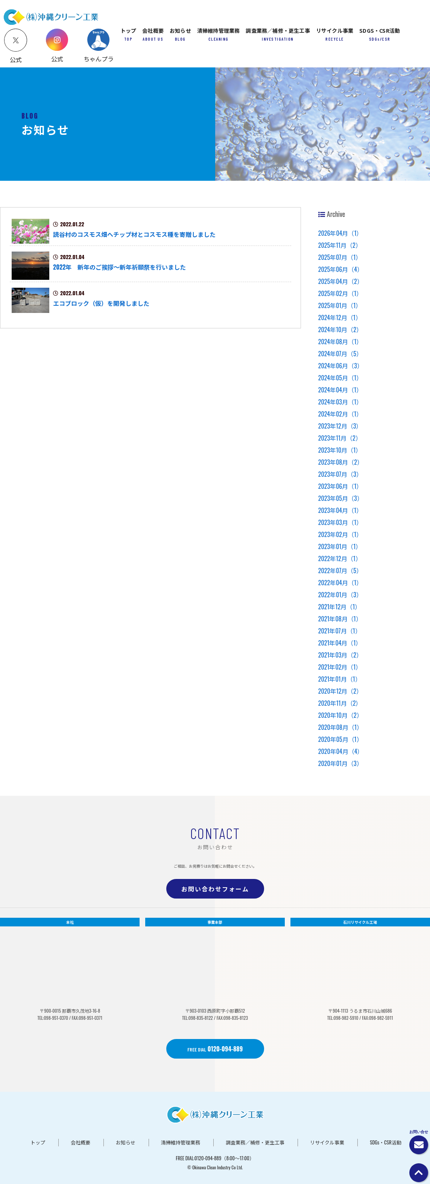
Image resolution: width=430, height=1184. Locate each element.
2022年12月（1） (340, 558)
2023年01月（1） (340, 546)
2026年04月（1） (340, 233)
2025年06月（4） (340, 269)
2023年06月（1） (340, 486)
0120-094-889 (215, 1048)
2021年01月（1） (339, 679)
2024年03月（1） (340, 401)
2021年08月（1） (340, 618)
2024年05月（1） (340, 377)
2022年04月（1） (340, 582)
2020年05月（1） (340, 739)
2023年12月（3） (340, 425)
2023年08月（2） (340, 462)
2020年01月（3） (340, 763)
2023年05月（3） (340, 498)
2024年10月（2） (340, 329)
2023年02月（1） (340, 534)
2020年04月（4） (340, 751)
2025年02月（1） (340, 293)
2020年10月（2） (340, 715)
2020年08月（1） (340, 727)
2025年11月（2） (340, 245)
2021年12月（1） (339, 606)
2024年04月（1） (340, 389)
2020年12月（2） (340, 691)
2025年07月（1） (340, 257)
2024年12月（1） (340, 317)
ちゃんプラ (99, 58)
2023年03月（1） (340, 522)
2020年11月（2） (340, 703)
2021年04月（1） (340, 642)
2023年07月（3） (340, 474)
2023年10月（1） (340, 450)
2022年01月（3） (340, 594)
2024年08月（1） (340, 341)
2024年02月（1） (340, 413)
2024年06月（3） (340, 365)
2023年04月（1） (340, 510)
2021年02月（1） (340, 666)
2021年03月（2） (340, 654)
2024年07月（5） (340, 353)
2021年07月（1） (339, 630)
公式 (57, 58)
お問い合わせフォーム (215, 888)
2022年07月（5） (340, 570)
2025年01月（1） (340, 305)
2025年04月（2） (340, 281)
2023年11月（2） (340, 437)
